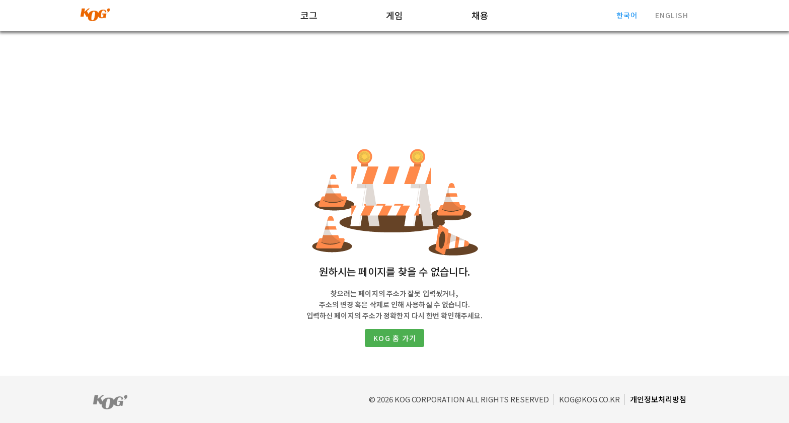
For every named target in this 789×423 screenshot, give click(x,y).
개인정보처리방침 (658, 399)
